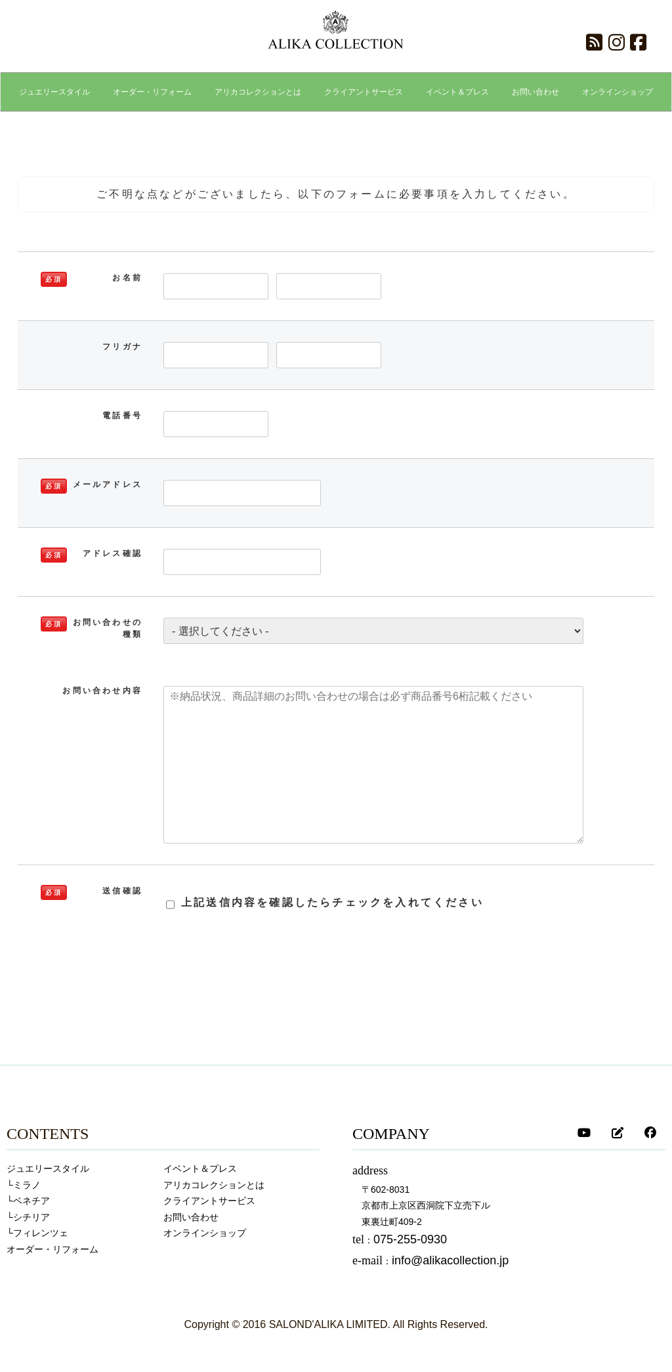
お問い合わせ (191, 1217)
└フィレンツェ (37, 1233)
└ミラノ (24, 1185)
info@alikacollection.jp (450, 1260)
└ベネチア (28, 1200)
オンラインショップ (204, 1233)
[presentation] (346, 983)
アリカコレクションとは (213, 1185)
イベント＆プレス (200, 1168)
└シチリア (28, 1217)
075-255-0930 (410, 1239)
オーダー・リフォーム (52, 1249)
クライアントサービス (209, 1200)
